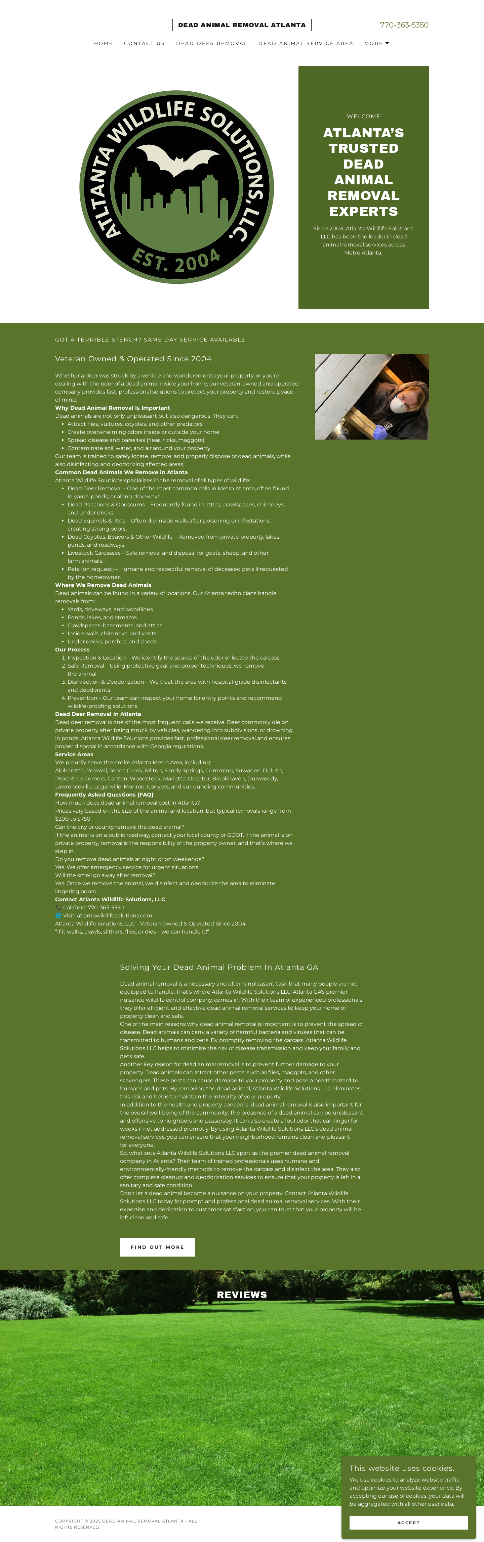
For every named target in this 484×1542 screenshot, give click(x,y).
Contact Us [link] (144, 43)
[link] (242, 25)
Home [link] (103, 43)
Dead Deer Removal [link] (212, 43)
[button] (377, 43)
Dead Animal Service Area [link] (306, 43)
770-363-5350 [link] (404, 25)
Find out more (158, 1247)
